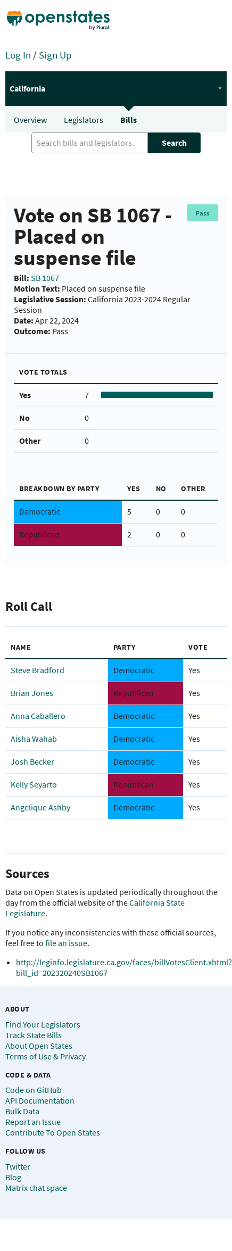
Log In (18, 54)
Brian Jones (32, 692)
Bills (128, 119)
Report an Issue (33, 1121)
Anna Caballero (38, 715)
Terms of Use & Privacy (45, 1056)
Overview (30, 119)
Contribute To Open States (52, 1132)
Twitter (17, 1166)
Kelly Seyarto (34, 784)
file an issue (66, 943)
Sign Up (55, 54)
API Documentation (39, 1100)
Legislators (83, 119)
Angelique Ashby (40, 807)
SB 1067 (45, 277)
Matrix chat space (36, 1187)
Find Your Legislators (42, 1024)
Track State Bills (33, 1035)
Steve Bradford (37, 670)
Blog (13, 1177)
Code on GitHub (33, 1089)
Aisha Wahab (34, 738)
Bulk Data (22, 1111)
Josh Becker (32, 761)
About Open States (38, 1045)
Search (174, 142)
